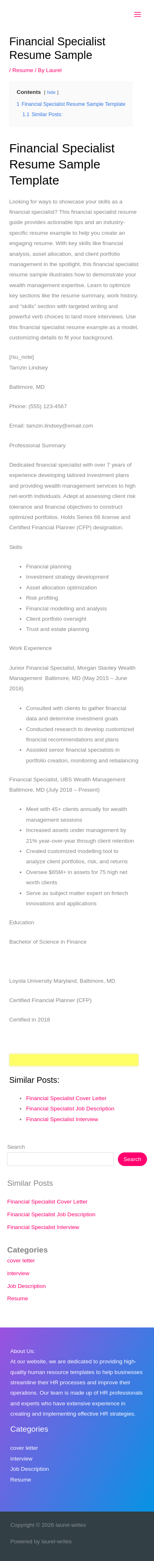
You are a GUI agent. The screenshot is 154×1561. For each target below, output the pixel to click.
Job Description (26, 1286)
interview (18, 1273)
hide (51, 92)
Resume (22, 70)
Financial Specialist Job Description (70, 1108)
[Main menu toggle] (137, 14)
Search (16, 1147)
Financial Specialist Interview (62, 1119)
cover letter (21, 1260)
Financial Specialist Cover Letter (66, 1098)
